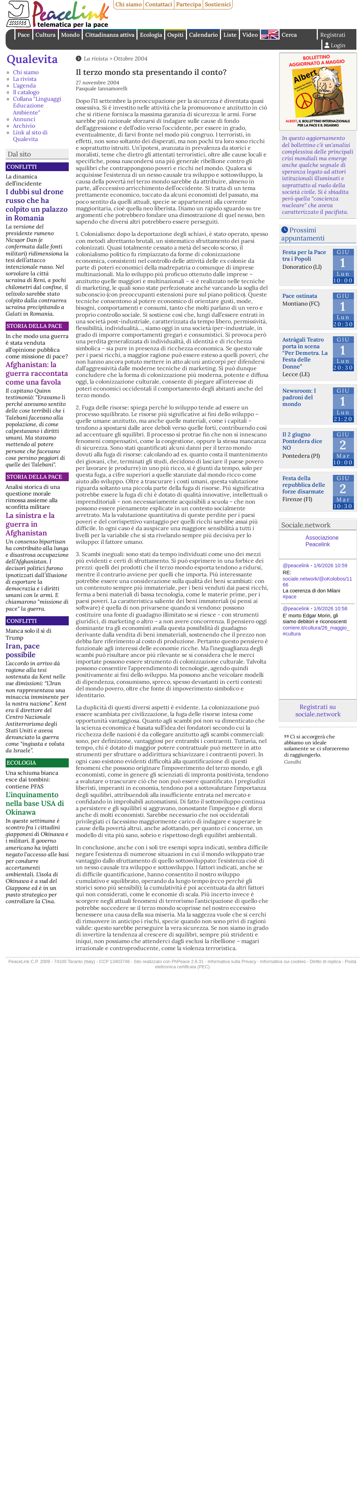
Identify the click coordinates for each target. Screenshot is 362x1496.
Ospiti (175, 34)
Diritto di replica (325, 961)
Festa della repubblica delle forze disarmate (303, 485)
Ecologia (151, 34)
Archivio (24, 125)
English (270, 34)
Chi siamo (128, 4)
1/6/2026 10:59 (330, 565)
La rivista (24, 78)
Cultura (45, 34)
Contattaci (158, 4)
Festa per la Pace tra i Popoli (304, 255)
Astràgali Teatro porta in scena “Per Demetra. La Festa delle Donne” (305, 353)
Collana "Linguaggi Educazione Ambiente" (37, 105)
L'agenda (24, 85)
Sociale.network (305, 525)
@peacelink (296, 565)
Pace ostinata (299, 295)
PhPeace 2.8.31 (187, 961)
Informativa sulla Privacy (232, 961)
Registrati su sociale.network (318, 710)
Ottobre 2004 (130, 58)
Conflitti (22, 166)
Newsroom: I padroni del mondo (299, 397)
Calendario (203, 34)
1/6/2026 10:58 (330, 608)
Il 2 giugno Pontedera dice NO (302, 441)
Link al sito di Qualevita (30, 135)
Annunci (24, 118)
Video (250, 34)
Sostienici (218, 4)
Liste (230, 34)
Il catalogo (26, 92)
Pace (24, 34)
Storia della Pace (34, 325)
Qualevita (32, 59)
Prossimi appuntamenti (302, 234)
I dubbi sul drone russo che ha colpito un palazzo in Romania (37, 205)
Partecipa (188, 4)
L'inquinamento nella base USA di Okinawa (35, 803)
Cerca (289, 34)
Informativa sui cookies (283, 961)
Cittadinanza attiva (109, 34)
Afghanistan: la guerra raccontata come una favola (37, 373)
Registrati (333, 34)
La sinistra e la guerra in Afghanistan (30, 524)
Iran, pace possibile (23, 650)
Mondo (70, 34)
